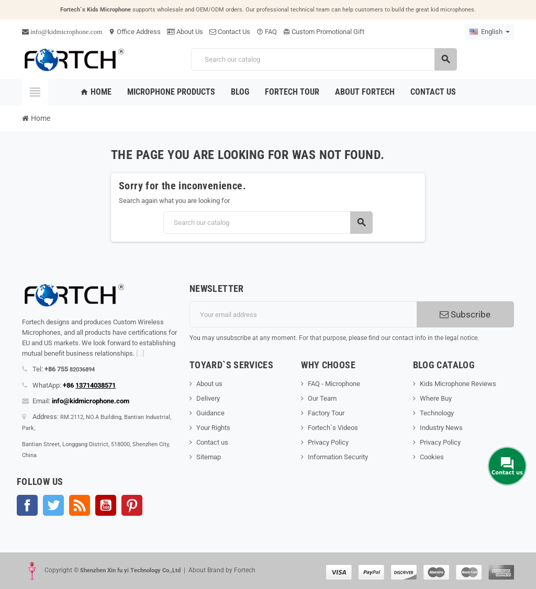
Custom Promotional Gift (323, 32)
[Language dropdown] (489, 32)
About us (209, 384)
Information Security (338, 457)
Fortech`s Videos (333, 428)
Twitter (53, 505)
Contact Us (229, 32)
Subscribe (465, 314)
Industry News (441, 428)
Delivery (208, 398)
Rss (79, 505)
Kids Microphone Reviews (458, 384)
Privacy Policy (328, 442)
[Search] (324, 59)
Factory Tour (326, 413)
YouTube (105, 505)
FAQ (266, 32)
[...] (140, 353)
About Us (185, 32)
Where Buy (436, 398)
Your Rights (213, 428)
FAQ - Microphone (334, 384)
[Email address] (303, 314)
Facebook (27, 505)
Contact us (212, 442)
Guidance (210, 413)
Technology (437, 413)
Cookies (432, 457)
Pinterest (131, 505)
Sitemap (208, 457)
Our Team (322, 398)
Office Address (134, 32)
